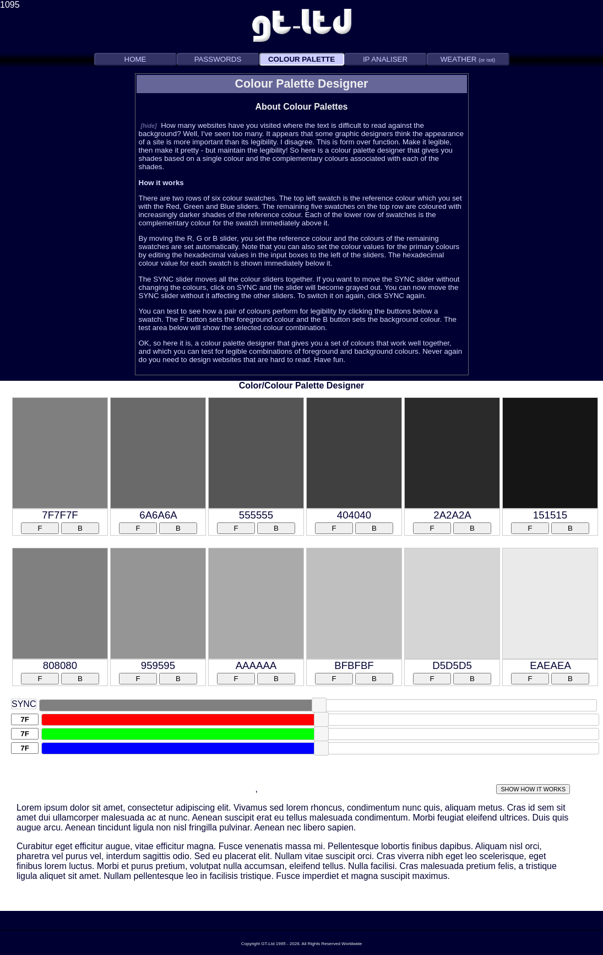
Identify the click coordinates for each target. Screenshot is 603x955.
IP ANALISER (385, 59)
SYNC (24, 704)
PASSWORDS (218, 59)
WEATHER (468, 59)
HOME (135, 59)
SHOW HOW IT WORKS (533, 789)
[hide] (149, 125)
